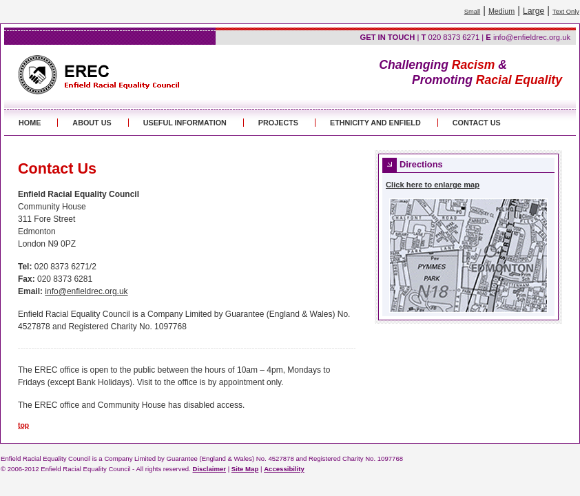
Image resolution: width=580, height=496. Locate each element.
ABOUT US (91, 122)
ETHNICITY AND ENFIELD (375, 122)
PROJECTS (278, 122)
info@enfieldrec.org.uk (531, 37)
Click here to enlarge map (432, 184)
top (23, 425)
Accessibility (284, 469)
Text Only (565, 11)
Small (472, 11)
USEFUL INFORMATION (185, 122)
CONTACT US (477, 122)
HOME (30, 122)
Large (533, 11)
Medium (501, 11)
